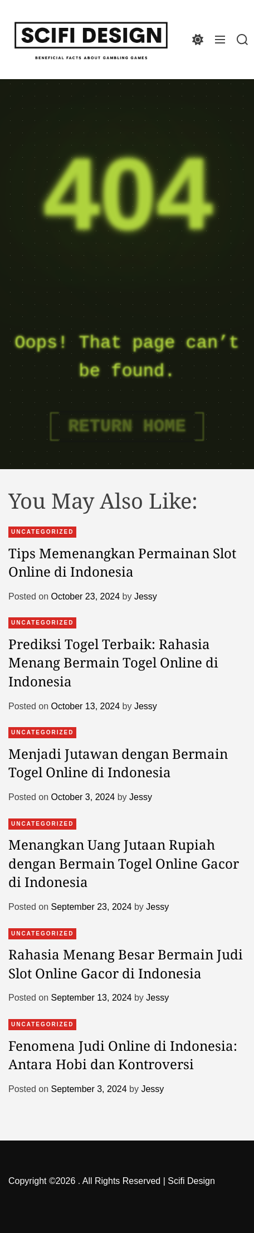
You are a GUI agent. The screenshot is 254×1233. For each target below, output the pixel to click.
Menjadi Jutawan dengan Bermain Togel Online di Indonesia (118, 763)
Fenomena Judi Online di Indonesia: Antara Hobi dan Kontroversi (122, 1055)
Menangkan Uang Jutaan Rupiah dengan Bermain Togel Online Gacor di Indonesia (123, 863)
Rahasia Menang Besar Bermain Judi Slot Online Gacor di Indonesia (125, 963)
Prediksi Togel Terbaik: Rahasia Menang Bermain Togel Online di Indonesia (113, 662)
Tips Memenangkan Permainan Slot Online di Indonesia (122, 562)
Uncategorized (42, 532)
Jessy (145, 596)
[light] (197, 39)
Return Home (126, 426)
